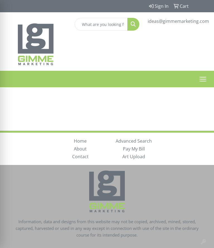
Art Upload (133, 157)
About (80, 149)
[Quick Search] (101, 24)
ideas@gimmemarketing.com (178, 21)
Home (80, 141)
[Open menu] (202, 79)
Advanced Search (134, 141)
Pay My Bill (134, 149)
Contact (80, 157)
